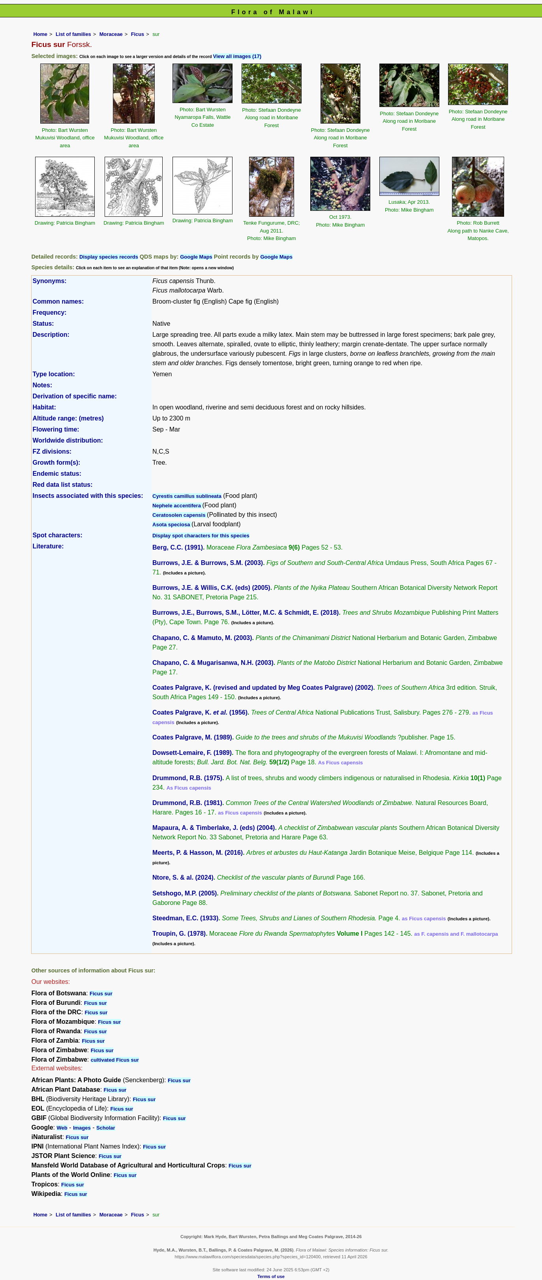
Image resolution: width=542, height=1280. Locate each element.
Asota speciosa (171, 524)
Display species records (108, 257)
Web (61, 1128)
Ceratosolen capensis (179, 515)
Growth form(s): (56, 462)
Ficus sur (101, 994)
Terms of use (271, 1276)
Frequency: (49, 312)
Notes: (42, 385)
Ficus (137, 34)
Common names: (58, 301)
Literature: (48, 546)
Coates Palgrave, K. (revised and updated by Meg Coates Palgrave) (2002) (262, 687)
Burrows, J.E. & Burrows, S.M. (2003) (207, 562)
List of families (73, 34)
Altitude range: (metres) (67, 418)
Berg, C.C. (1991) (177, 547)
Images (82, 1128)
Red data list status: (62, 484)
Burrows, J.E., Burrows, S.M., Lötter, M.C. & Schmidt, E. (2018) (245, 612)
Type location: (53, 374)
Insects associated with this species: (87, 495)
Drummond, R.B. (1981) (187, 803)
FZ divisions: (51, 451)
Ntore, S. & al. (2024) (183, 877)
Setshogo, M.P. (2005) (184, 893)
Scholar (105, 1128)
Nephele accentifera (177, 506)
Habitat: (44, 407)
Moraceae (111, 34)
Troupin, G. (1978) (179, 933)
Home (40, 34)
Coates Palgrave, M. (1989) (192, 737)
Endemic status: (56, 473)
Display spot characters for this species (200, 536)
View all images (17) (237, 56)
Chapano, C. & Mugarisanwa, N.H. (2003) (213, 662)
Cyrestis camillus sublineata (186, 496)
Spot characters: (57, 535)
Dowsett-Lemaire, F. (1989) (192, 752)
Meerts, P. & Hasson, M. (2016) (197, 852)
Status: (43, 323)
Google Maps (196, 257)
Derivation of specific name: (74, 396)
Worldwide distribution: (67, 440)
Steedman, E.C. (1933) (185, 918)
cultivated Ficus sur (115, 1060)
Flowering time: (55, 429)
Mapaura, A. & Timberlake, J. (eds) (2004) (213, 827)
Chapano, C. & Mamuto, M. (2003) (202, 637)
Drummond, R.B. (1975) (187, 778)
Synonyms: (49, 281)
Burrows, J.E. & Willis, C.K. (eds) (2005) (211, 587)
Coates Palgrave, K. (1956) (200, 712)
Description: (50, 334)
